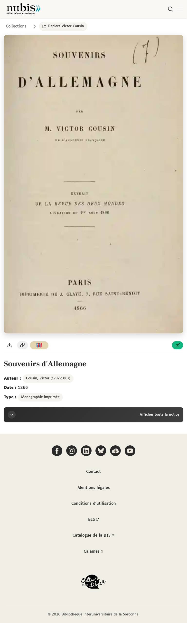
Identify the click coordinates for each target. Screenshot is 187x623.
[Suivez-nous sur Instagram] (71, 450)
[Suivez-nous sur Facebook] (57, 450)
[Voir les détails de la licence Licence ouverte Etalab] (177, 345)
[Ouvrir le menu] (180, 9)
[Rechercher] (170, 9)
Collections (16, 26)
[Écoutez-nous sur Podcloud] (115, 450)
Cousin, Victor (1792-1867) (48, 378)
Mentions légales (93, 488)
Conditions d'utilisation (93, 504)
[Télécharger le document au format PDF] (9, 345)
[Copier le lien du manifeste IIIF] (39, 345)
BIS (93, 520)
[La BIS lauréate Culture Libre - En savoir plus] (93, 583)
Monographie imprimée (40, 397)
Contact (93, 472)
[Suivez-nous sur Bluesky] (100, 450)
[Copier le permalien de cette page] (22, 345)
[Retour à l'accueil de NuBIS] (23, 9)
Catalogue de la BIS (93, 535)
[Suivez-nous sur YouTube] (130, 450)
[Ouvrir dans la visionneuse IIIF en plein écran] (93, 184)
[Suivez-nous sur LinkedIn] (86, 450)
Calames (93, 552)
